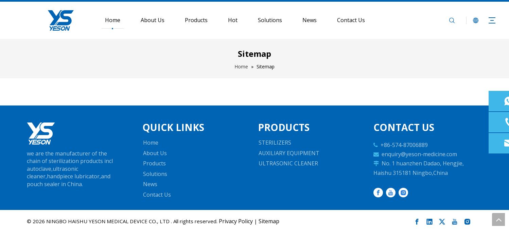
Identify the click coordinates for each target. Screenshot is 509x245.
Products (196, 20)
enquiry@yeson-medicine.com (419, 154)
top (498, 219)
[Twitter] (442, 222)
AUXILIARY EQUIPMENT (289, 153)
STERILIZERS (275, 142)
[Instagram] (403, 192)
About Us (152, 20)
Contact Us (351, 20)
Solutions (270, 20)
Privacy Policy (236, 221)
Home (112, 20)
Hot (233, 20)
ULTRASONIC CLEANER (288, 163)
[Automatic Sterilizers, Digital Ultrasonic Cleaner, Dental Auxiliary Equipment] (41, 133)
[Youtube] (391, 192)
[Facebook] (378, 192)
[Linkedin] (429, 222)
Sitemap (269, 221)
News (309, 20)
